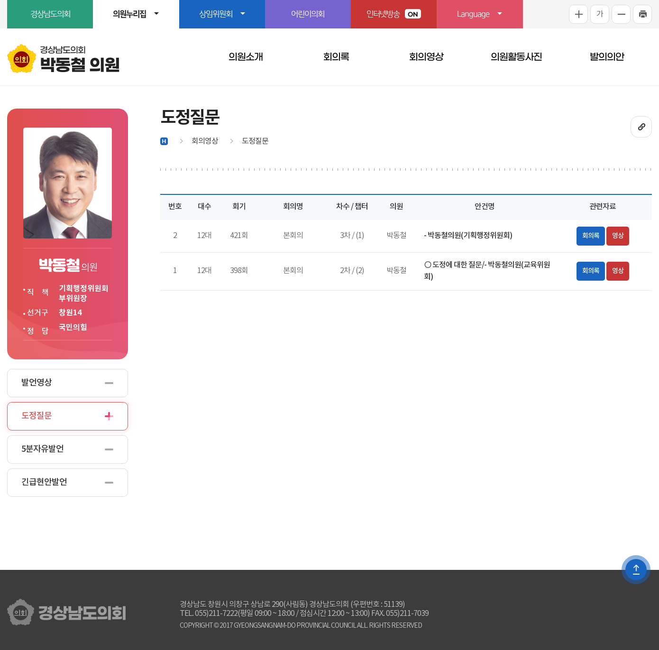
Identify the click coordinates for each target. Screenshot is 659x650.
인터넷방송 (393, 13)
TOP (636, 569)
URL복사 (641, 126)
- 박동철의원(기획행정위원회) (468, 235)
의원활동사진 (516, 57)
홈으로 (164, 141)
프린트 (642, 14)
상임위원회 (215, 14)
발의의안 (607, 57)
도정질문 (36, 416)
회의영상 (426, 57)
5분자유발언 (42, 449)
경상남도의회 (50, 14)
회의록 (336, 57)
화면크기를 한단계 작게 (621, 14)
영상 (617, 236)
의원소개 (246, 57)
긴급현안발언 (44, 482)
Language (473, 14)
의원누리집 (129, 14)
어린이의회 (307, 14)
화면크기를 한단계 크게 (578, 14)
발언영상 (36, 383)
